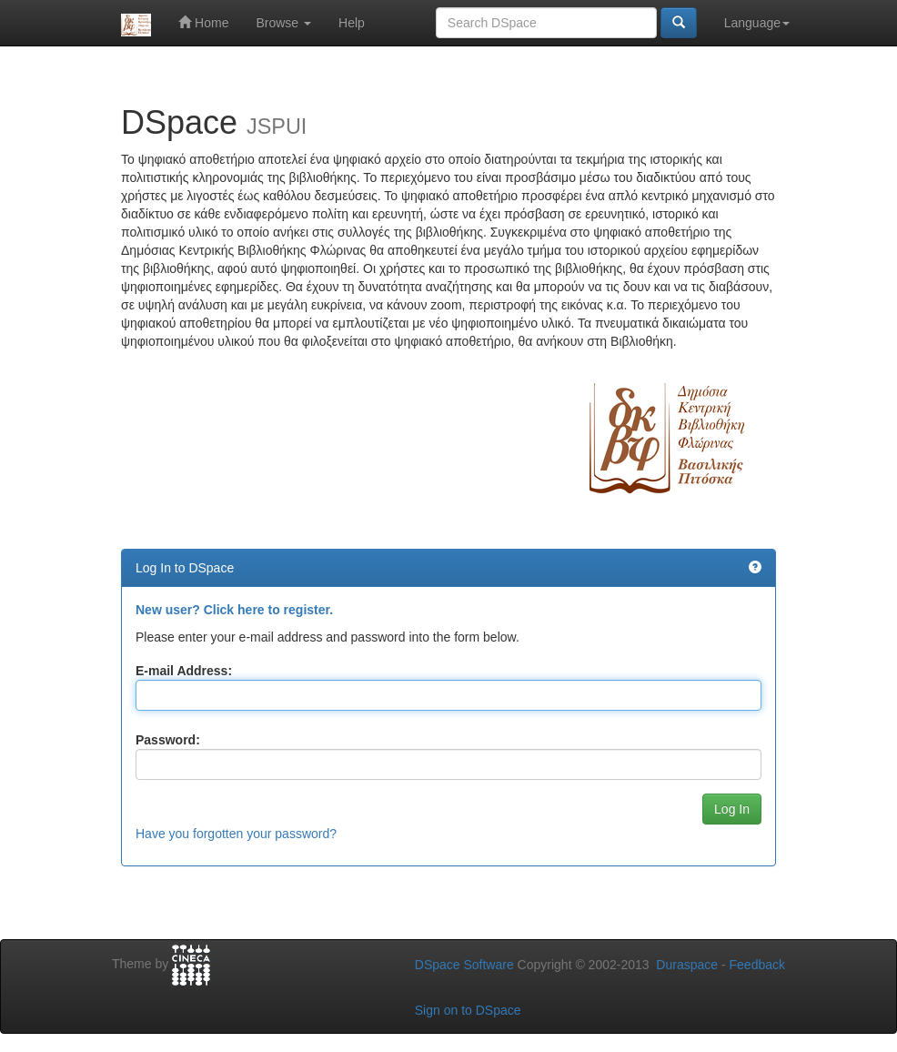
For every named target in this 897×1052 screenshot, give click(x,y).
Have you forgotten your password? (236, 833)
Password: (168, 740)
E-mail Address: (184, 670)
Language (757, 22)
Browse (283, 22)
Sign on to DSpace (468, 1010)
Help (351, 22)
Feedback (757, 964)
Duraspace (687, 964)
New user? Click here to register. (234, 609)
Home (203, 22)
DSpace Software (464, 964)
